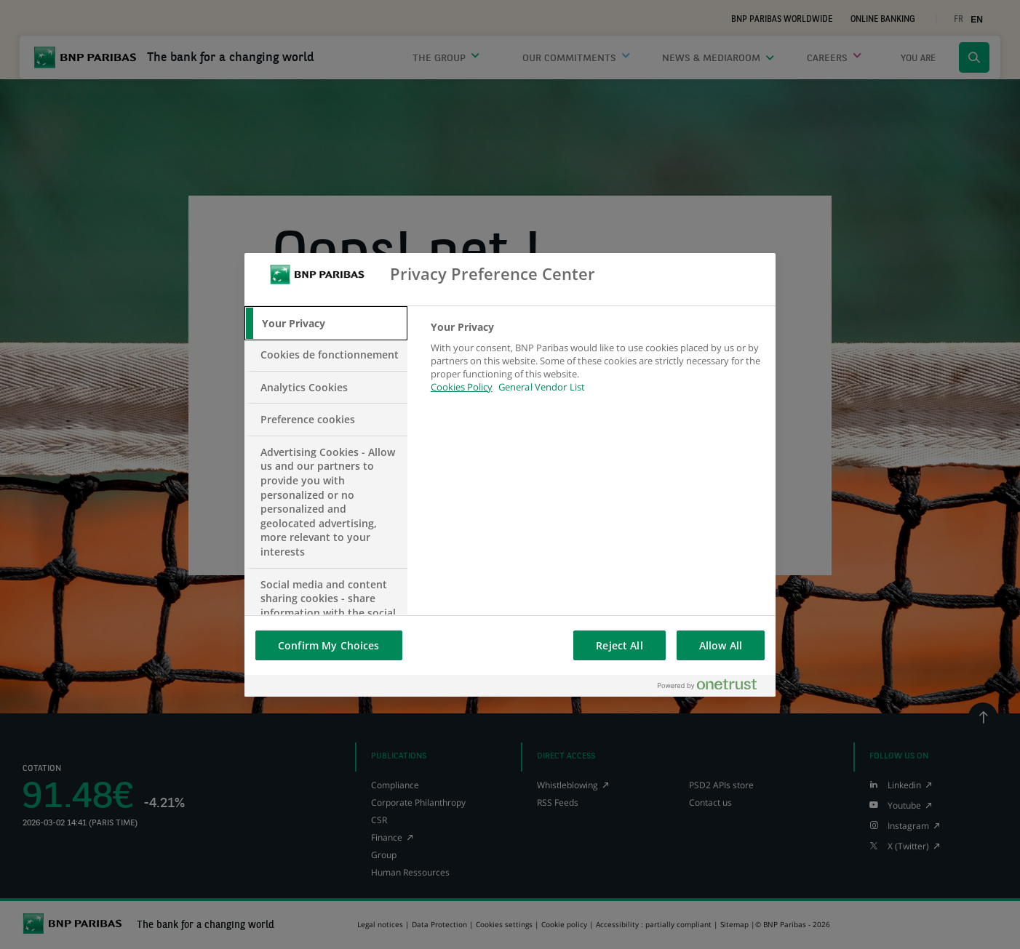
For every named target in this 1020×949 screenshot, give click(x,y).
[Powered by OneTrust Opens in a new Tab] (713, 685)
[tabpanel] (596, 365)
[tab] (326, 324)
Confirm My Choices (329, 645)
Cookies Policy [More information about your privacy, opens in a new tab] (462, 386)
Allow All (720, 645)
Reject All (619, 645)
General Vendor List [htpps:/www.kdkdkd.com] (541, 386)
